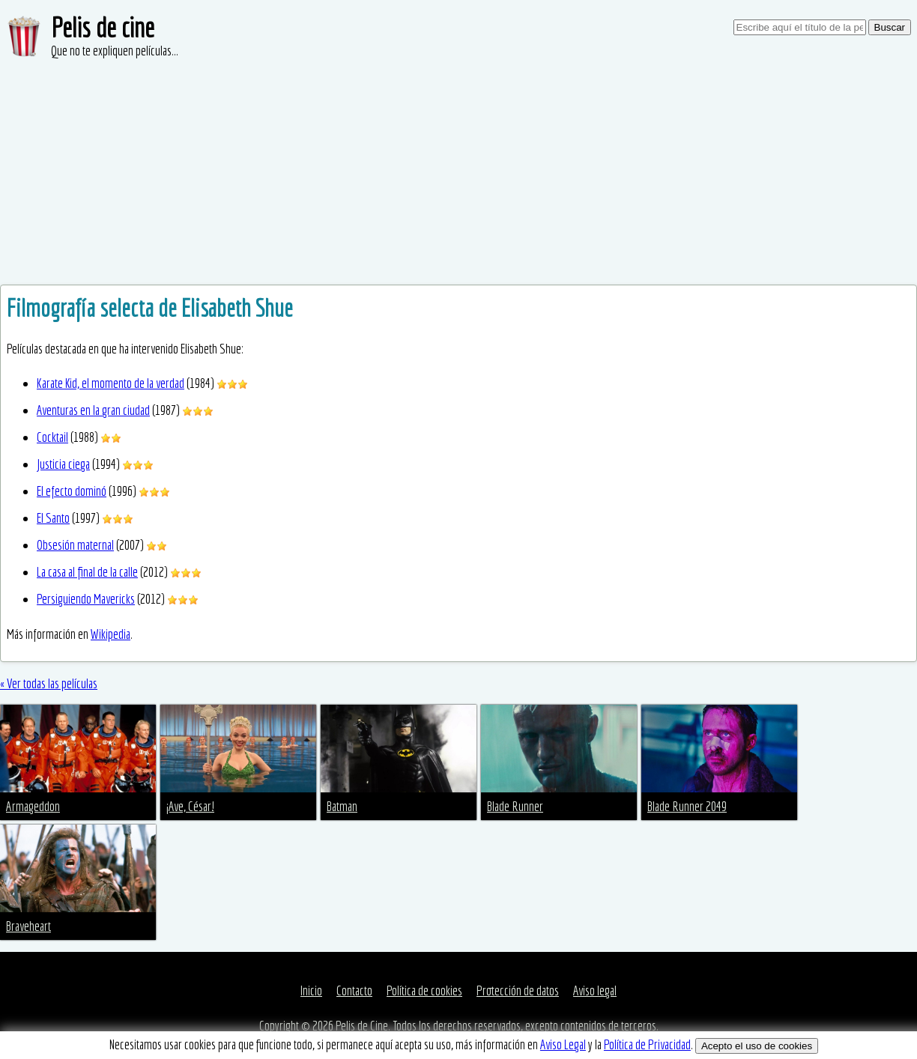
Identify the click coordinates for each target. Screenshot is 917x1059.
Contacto (354, 990)
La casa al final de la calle (87, 572)
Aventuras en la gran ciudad (93, 410)
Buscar (889, 27)
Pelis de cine (102, 27)
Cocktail (52, 437)
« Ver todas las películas (48, 683)
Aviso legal (595, 990)
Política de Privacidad (647, 1044)
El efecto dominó (71, 491)
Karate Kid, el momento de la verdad (110, 383)
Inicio (311, 990)
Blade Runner (515, 806)
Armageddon (33, 806)
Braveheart (28, 926)
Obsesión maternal (75, 545)
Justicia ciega (63, 464)
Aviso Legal (563, 1044)
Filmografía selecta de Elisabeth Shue (150, 307)
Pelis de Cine (362, 1026)
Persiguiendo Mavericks (86, 599)
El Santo (53, 518)
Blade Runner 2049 (687, 806)
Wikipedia (110, 634)
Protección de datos (517, 990)
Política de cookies (424, 990)
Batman (342, 806)
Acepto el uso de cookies (756, 1046)
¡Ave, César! (190, 806)
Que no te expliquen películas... (114, 50)
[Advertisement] (458, 172)
